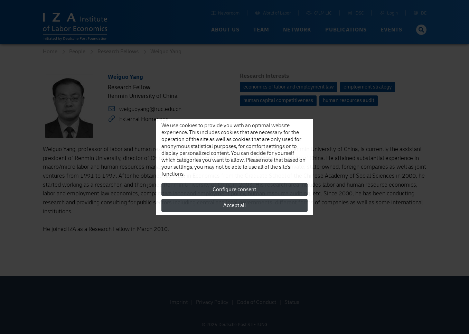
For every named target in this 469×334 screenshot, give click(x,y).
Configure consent (234, 189)
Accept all (234, 205)
